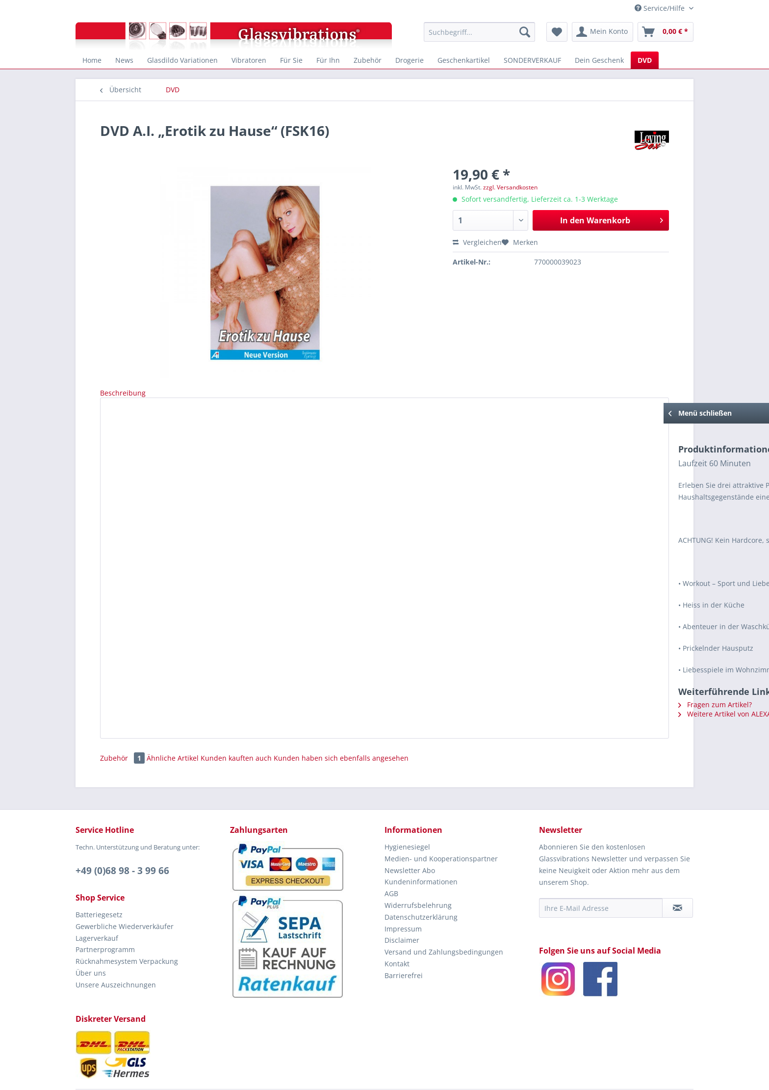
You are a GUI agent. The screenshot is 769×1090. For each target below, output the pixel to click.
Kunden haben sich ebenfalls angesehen (341, 726)
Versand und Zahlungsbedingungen (443, 920)
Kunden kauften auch (236, 726)
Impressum (403, 897)
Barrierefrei (403, 944)
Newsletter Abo (409, 839)
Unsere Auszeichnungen (116, 953)
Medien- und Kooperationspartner (441, 827)
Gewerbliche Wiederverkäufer (125, 895)
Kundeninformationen (421, 850)
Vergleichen (477, 242)
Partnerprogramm (105, 918)
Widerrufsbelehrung (418, 873)
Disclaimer (401, 908)
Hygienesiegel (407, 815)
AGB (391, 862)
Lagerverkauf (97, 906)
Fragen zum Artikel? (151, 678)
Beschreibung (123, 393)
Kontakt (397, 932)
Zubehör (123, 726)
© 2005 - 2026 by (317, 1074)
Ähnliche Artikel (173, 726)
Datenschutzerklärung (421, 885)
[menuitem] (479, 32)
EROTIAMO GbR (453, 1074)
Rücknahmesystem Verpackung (127, 929)
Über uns (91, 941)
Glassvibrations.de (366, 1074)
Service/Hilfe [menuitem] (661, 8)
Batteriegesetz (99, 883)
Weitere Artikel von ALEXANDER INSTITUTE (188, 687)
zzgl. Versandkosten (510, 187)
